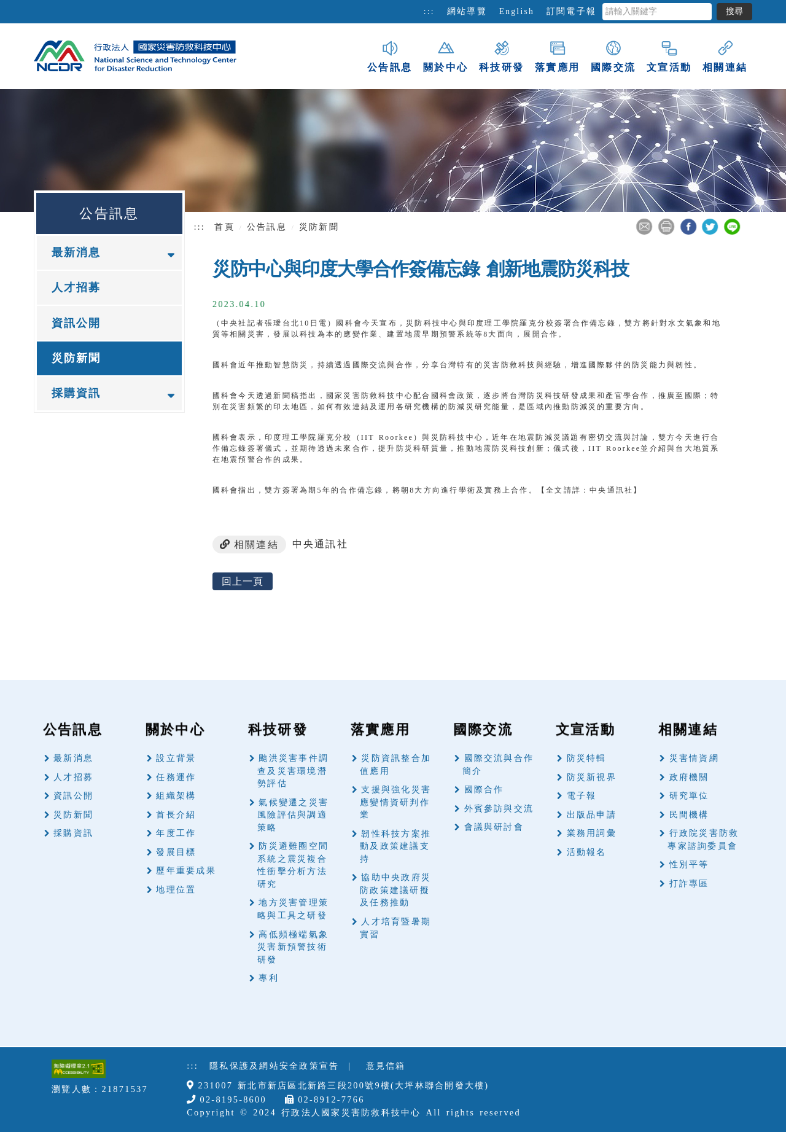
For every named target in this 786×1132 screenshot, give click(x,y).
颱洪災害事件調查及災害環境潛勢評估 (293, 771)
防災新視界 (592, 777)
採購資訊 (73, 833)
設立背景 (176, 758)
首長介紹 (176, 814)
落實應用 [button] (557, 55)
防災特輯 (587, 758)
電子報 (582, 795)
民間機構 (689, 814)
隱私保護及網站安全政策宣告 (274, 1066)
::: (429, 11)
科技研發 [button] (501, 55)
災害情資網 (694, 758)
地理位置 (176, 889)
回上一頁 (242, 581)
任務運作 (176, 777)
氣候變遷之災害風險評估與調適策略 (293, 815)
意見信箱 (386, 1066)
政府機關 (689, 777)
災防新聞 (76, 358)
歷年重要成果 (186, 870)
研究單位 (689, 795)
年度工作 (176, 833)
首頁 (224, 227)
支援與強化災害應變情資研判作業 (395, 802)
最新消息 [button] (76, 252)
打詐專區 (689, 883)
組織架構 (176, 795)
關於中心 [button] (445, 55)
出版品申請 (592, 814)
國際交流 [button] (613, 55)
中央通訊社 (320, 544)
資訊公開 (76, 323)
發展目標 (176, 852)
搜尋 (734, 11)
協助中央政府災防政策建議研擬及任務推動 (395, 890)
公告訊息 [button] (389, 55)
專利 (268, 978)
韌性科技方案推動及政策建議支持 (395, 846)
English (516, 11)
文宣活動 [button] (669, 55)
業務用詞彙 (592, 833)
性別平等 (689, 864)
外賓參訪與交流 (499, 808)
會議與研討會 (494, 827)
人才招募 (76, 287)
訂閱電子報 (571, 11)
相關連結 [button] (724, 55)
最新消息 (73, 758)
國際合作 (484, 789)
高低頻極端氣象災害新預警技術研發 (293, 947)
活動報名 (587, 852)
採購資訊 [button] (76, 393)
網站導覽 (467, 11)
